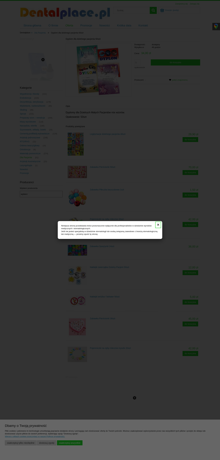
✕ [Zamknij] (158, 225)
